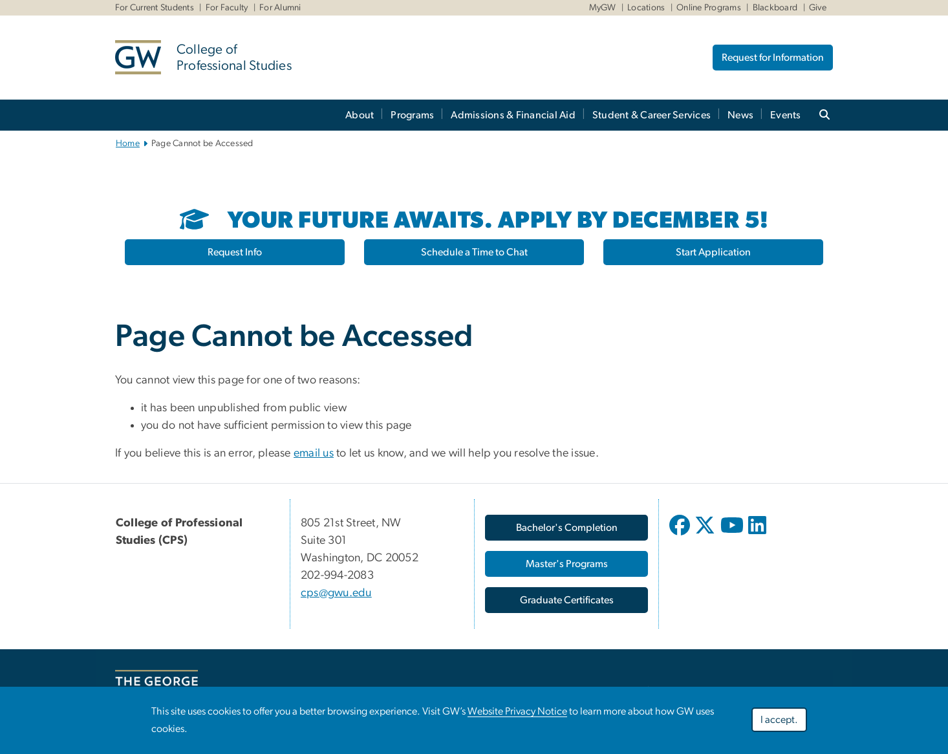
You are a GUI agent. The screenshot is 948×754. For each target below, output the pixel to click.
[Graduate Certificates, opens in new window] (566, 600)
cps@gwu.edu (336, 593)
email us (314, 453)
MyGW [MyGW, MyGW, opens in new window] (602, 7)
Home (128, 143)
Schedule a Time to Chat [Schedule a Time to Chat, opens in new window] (474, 252)
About (359, 115)
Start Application (713, 252)
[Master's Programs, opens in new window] (566, 564)
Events (785, 115)
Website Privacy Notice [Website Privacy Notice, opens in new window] (517, 713)
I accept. (779, 721)
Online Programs (708, 7)
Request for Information (773, 57)
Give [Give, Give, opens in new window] (817, 7)
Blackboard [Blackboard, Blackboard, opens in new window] (775, 7)
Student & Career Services (651, 115)
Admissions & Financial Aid (513, 115)
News (740, 115)
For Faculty (227, 7)
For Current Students (154, 7)
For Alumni (280, 7)
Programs (412, 115)
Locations (646, 7)
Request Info (235, 252)
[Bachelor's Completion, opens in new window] (566, 528)
